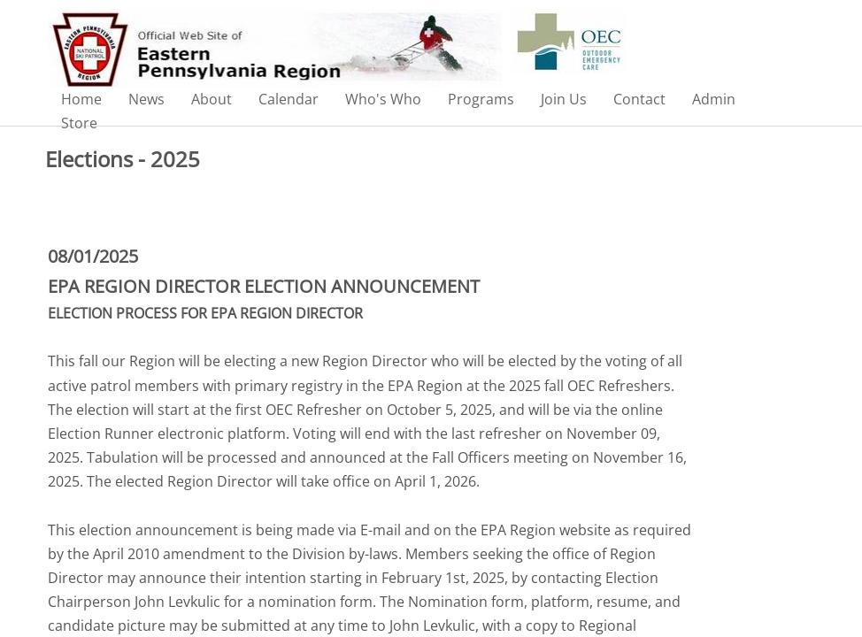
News (146, 99)
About (211, 99)
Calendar (288, 99)
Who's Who (383, 99)
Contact (639, 99)
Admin (713, 99)
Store (79, 123)
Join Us (564, 99)
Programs (481, 99)
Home (81, 99)
